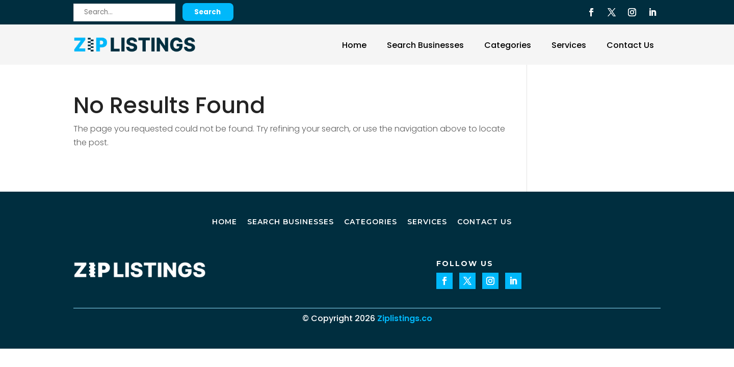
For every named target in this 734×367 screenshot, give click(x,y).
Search (207, 12)
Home (354, 45)
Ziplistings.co (404, 318)
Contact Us (630, 45)
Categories (507, 45)
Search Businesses (425, 45)
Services (569, 45)
